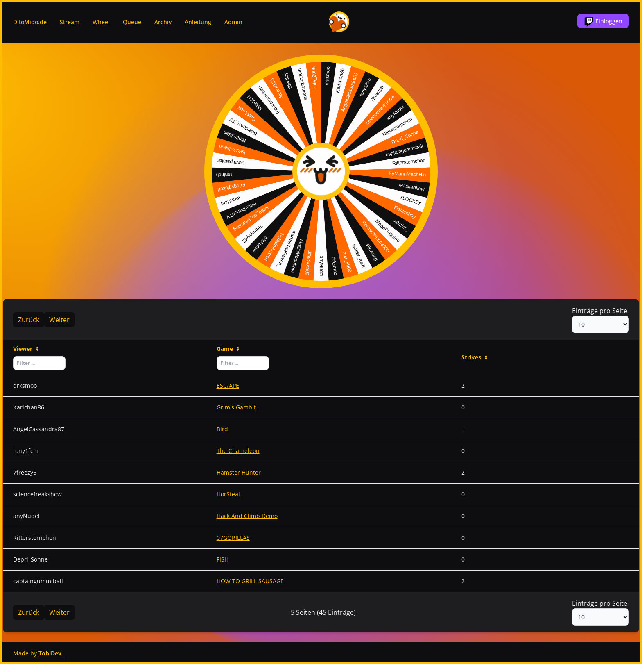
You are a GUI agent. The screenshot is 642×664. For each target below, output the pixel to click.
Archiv (163, 22)
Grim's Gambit (236, 407)
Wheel (101, 22)
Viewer (26, 348)
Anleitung (198, 22)
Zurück (28, 319)
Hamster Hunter (239, 472)
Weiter (59, 319)
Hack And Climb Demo (247, 516)
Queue (132, 22)
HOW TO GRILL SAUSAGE (250, 581)
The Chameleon (238, 451)
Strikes (474, 357)
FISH (222, 559)
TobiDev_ (51, 653)
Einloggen (603, 22)
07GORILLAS (233, 537)
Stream (69, 22)
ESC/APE (228, 385)
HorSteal (228, 494)
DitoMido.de (30, 22)
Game (228, 348)
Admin (233, 22)
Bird (222, 429)
